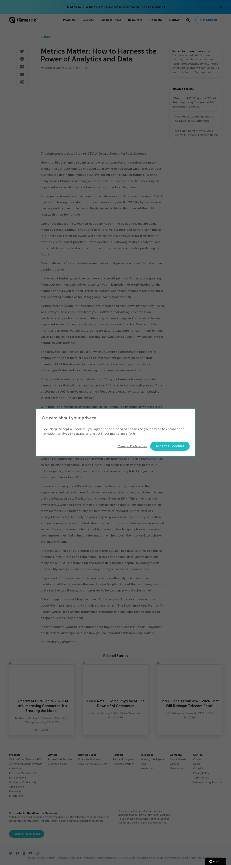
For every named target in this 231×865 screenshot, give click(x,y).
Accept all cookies (170, 446)
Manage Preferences (132, 446)
